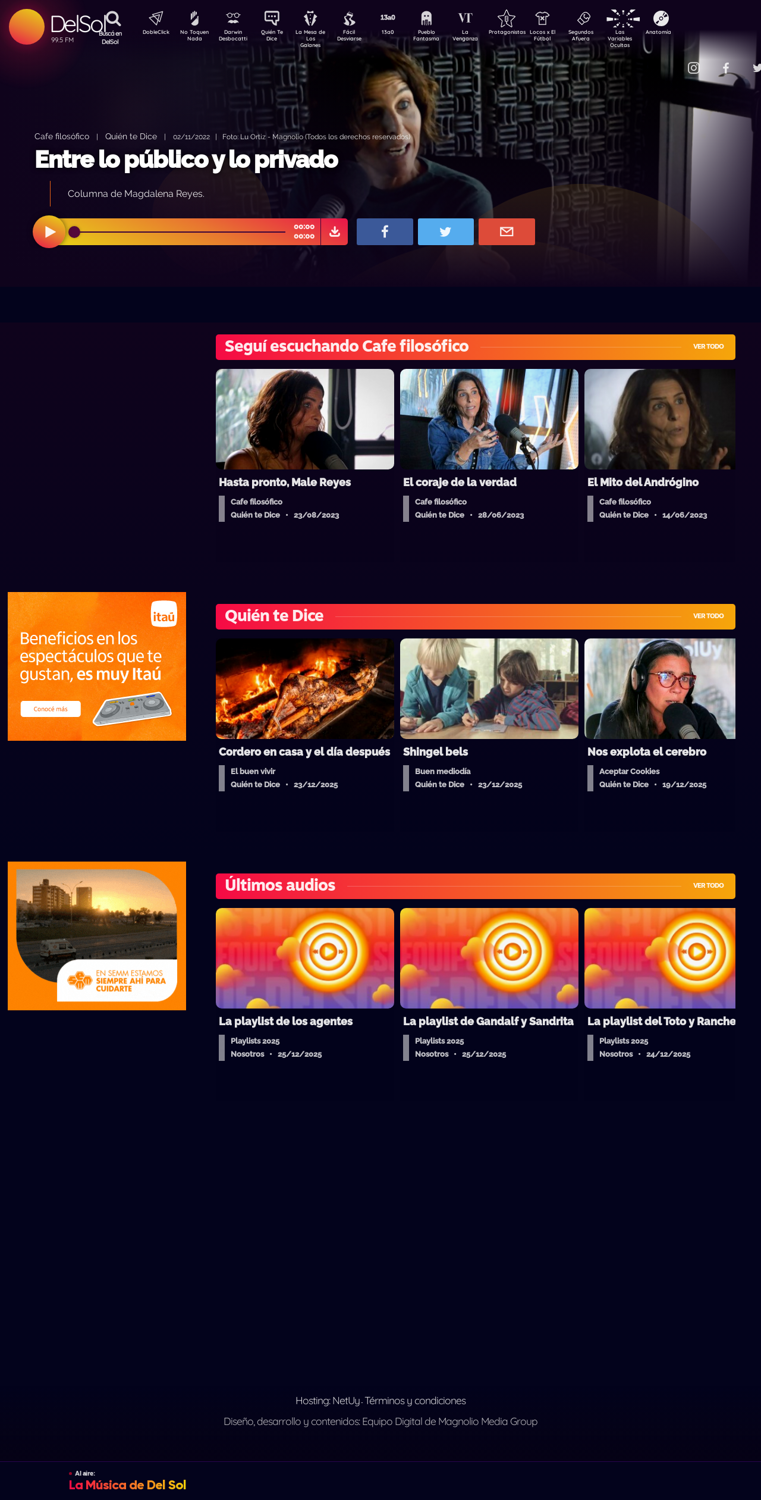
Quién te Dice (131, 136)
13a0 (401, 33)
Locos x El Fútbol (568, 37)
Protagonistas (526, 33)
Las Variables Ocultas (651, 38)
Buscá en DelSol (110, 37)
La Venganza (484, 37)
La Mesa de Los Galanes (318, 38)
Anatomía (693, 33)
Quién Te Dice (277, 37)
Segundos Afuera (609, 37)
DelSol (77, 23)
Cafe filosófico (61, 136)
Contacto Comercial (669, 61)
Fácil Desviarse (359, 37)
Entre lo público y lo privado (185, 159)
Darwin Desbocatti (235, 37)
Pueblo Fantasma (443, 37)
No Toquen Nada (193, 37)
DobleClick (151, 33)
